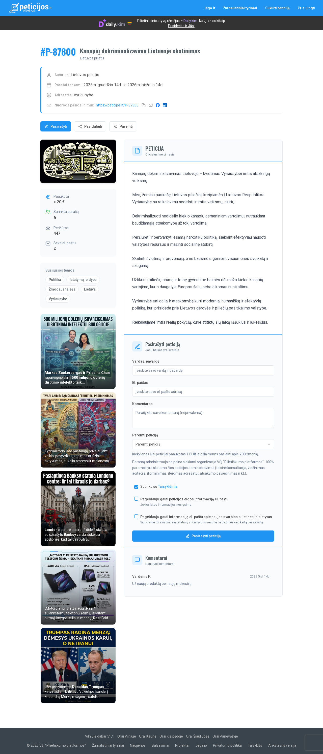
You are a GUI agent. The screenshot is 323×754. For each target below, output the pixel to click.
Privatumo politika (227, 745)
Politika (55, 280)
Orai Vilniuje (126, 736)
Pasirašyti (55, 126)
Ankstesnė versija (282, 745)
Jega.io (201, 745)
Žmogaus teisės (62, 289)
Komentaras (142, 404)
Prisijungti (306, 8)
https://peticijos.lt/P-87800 (117, 105)
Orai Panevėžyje (225, 736)
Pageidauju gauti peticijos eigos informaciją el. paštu (184, 499)
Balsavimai (160, 745)
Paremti (123, 126)
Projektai (182, 745)
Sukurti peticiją (277, 8)
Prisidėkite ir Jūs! (181, 26)
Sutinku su (159, 486)
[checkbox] (136, 487)
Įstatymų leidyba (83, 280)
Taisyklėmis (168, 486)
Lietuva (90, 289)
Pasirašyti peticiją (203, 536)
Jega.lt (209, 8)
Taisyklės (255, 745)
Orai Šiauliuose (197, 736)
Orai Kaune (147, 736)
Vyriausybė (58, 299)
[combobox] (203, 444)
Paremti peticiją (145, 435)
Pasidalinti (90, 126)
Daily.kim (190, 21)
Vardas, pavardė (145, 361)
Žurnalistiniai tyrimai (240, 8)
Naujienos (207, 21)
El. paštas (140, 383)
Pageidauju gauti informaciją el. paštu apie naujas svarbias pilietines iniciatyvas (206, 517)
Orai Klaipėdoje (171, 736)
